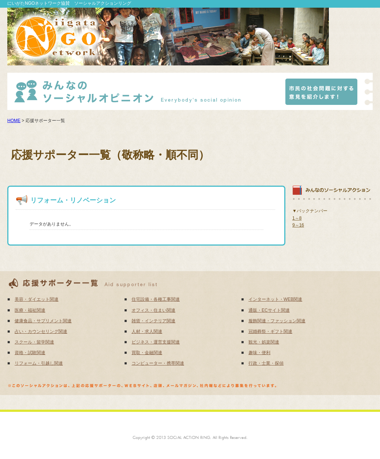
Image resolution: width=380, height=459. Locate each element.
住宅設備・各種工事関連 (156, 299)
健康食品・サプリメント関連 (43, 320)
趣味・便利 (259, 352)
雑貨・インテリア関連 (153, 320)
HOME (13, 120)
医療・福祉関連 (30, 310)
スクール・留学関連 (34, 342)
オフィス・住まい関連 (153, 310)
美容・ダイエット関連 (36, 299)
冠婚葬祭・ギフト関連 (270, 331)
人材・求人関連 (147, 331)
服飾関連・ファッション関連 (276, 320)
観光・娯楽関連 (263, 342)
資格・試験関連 (30, 352)
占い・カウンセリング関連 (41, 331)
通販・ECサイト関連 (269, 310)
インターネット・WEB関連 (275, 299)
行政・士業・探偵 (266, 363)
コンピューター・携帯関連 (158, 363)
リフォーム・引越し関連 (39, 363)
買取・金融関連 (147, 352)
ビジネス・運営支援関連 (156, 342)
